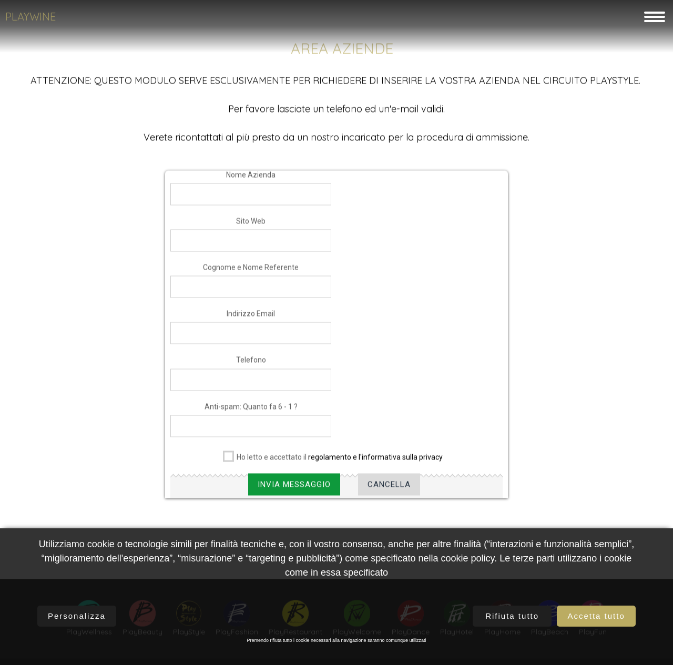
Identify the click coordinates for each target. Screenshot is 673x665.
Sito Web (251, 228)
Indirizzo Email (251, 321)
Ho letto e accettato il (333, 462)
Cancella (389, 492)
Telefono (251, 367)
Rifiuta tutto (512, 615)
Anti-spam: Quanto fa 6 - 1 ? (251, 414)
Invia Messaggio (294, 492)
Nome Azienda (251, 182)
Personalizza (77, 615)
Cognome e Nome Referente (251, 275)
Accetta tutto (596, 615)
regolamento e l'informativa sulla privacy (375, 465)
